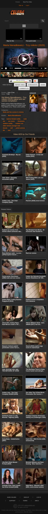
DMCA (37, 500)
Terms (25, 500)
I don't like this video (30, 81)
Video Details (7, 84)
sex (4, 121)
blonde (5, 128)
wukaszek (33, 93)
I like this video (11, 81)
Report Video (20, 84)
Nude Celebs (11, 497)
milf (11, 128)
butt (9, 130)
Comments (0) (24, 88)
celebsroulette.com (29, 505)
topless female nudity (13, 119)
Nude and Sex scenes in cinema (13, 112)
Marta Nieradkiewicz (14, 115)
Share (43, 84)
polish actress (20, 128)
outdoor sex (19, 123)
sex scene (11, 121)
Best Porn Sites (27, 2)
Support (12, 500)
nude (25, 119)
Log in (27, 5)
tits (4, 130)
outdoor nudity (8, 123)
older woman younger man (11, 126)
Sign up (21, 5)
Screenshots (32, 84)
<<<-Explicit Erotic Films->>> (29, 68)
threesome (21, 121)
